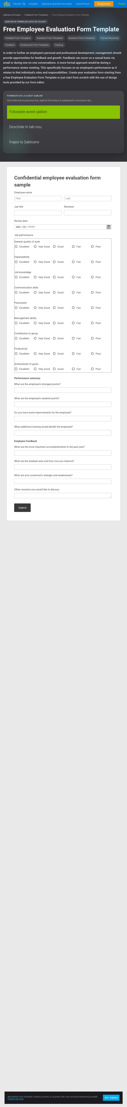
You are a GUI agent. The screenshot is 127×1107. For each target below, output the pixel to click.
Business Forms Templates (82, 38)
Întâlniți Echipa (71, 1018)
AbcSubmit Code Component (17, 1041)
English (67, 1059)
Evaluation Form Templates (50, 38)
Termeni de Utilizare (73, 1022)
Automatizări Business (14, 1022)
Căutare (17, 3)
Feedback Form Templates (36, 15)
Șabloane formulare (12, 15)
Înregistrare (103, 3)
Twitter (6, 1062)
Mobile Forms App (12, 1037)
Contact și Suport (72, 1007)
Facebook (7, 1059)
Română (68, 1062)
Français (68, 1074)
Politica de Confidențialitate (77, 1026)
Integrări (33, 3)
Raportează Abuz (72, 1029)
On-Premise (8, 1029)
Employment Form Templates (34, 45)
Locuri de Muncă (72, 1015)
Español (67, 1066)
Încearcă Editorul (11, 1007)
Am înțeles (111, 1097)
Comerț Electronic (11, 1026)
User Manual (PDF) (12, 1018)
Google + (7, 1066)
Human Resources (110, 38)
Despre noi (69, 1003)
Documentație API (11, 1011)
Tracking (59, 45)
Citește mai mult (16, 1099)
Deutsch (68, 1070)
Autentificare (83, 3)
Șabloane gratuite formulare (57, 3)
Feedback (10, 45)
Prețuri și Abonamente (74, 1011)
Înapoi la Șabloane (24, 142)
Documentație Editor (13, 1015)
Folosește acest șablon (28, 112)
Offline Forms (9, 1033)
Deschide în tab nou (25, 127)
